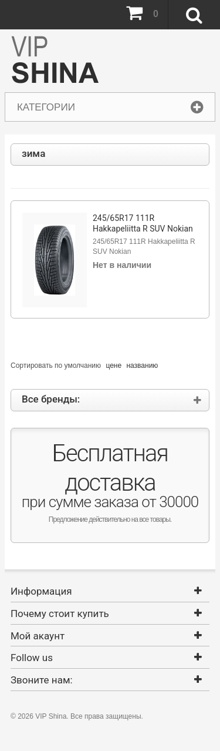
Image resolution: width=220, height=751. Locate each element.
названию (142, 365)
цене (113, 365)
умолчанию (83, 365)
